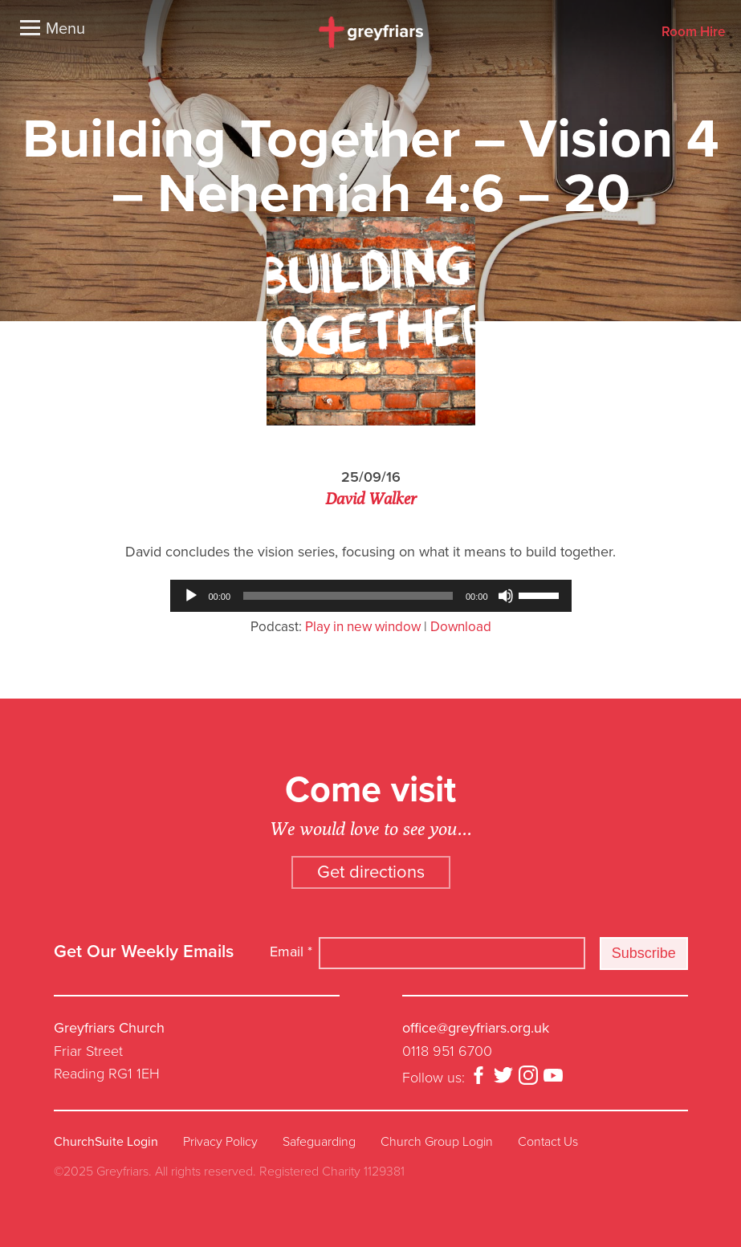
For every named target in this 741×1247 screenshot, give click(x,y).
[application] (371, 596)
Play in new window (363, 626)
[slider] (348, 596)
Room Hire (693, 32)
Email (291, 951)
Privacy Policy (220, 1142)
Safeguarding (319, 1142)
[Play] (191, 596)
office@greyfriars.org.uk (475, 1028)
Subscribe (644, 953)
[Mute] (506, 596)
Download (460, 626)
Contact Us (548, 1142)
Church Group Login (437, 1142)
